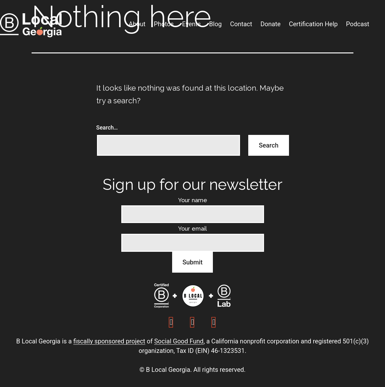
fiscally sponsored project (109, 341)
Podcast (357, 24)
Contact (241, 24)
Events (191, 24)
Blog (215, 24)
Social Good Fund (178, 341)
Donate (271, 24)
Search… (107, 127)
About (137, 24)
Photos (164, 24)
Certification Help (313, 24)
